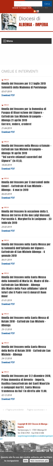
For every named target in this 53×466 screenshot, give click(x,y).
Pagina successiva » (36, 409)
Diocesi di (29, 19)
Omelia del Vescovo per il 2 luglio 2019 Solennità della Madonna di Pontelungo (23, 85)
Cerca (47, 3)
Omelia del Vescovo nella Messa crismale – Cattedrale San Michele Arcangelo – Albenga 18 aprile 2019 (26, 149)
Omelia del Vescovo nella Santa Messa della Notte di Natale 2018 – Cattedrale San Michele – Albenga (25, 350)
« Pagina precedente (14, 409)
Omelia (6, 80)
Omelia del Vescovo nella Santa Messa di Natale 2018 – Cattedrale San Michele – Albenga (25, 321)
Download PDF (8, 95)
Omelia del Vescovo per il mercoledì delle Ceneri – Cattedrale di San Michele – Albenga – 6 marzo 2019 (25, 186)
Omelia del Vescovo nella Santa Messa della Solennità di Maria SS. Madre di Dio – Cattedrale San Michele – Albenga (25, 281)
